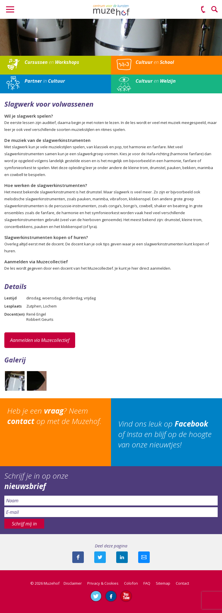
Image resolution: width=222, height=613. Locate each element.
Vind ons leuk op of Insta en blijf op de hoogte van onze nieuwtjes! (165, 434)
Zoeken (215, 9)
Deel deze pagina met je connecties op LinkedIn (122, 557)
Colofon (131, 583)
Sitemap (163, 583)
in (45, 81)
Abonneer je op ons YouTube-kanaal (126, 596)
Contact (182, 583)
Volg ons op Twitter (96, 596)
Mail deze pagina (144, 557)
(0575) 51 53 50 (203, 9)
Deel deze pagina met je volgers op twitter (100, 557)
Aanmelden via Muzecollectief (39, 340)
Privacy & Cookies (103, 583)
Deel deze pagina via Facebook (78, 557)
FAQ (146, 583)
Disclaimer (73, 583)
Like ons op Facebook (111, 596)
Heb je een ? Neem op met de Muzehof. (54, 415)
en (52, 62)
